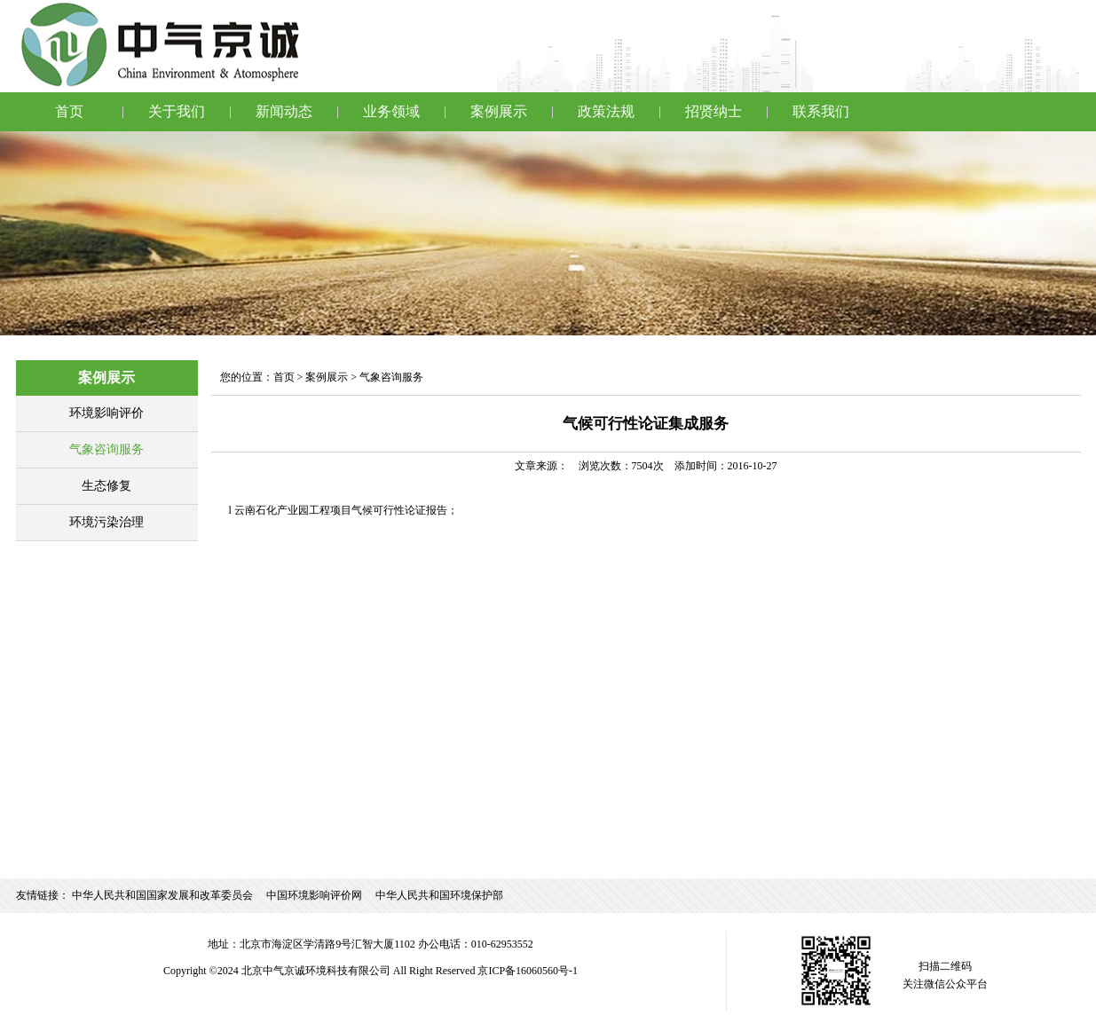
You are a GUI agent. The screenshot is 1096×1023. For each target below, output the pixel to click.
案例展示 (498, 111)
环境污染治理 (106, 522)
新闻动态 (284, 111)
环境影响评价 (106, 413)
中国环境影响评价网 (314, 895)
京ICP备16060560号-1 (527, 970)
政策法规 (606, 111)
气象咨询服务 (106, 449)
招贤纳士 (713, 111)
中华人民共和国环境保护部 (439, 895)
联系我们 (820, 111)
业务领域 (391, 111)
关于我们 (176, 111)
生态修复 (106, 485)
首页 (69, 111)
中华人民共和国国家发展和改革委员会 (162, 895)
